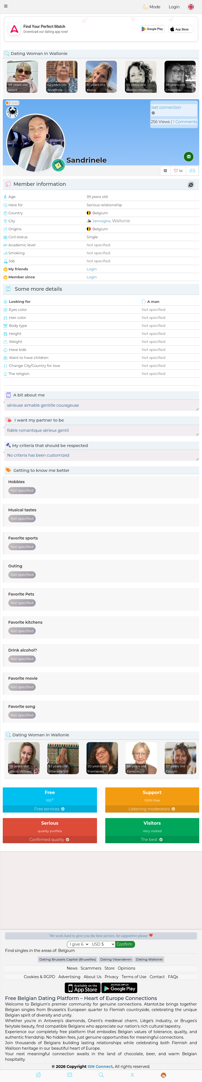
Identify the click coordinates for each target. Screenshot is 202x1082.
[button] (6, 6)
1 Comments (185, 121)
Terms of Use (134, 976)
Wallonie (121, 220)
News (72, 968)
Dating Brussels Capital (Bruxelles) (67, 959)
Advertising (69, 976)
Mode (151, 7)
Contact (157, 976)
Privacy (111, 976)
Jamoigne (101, 221)
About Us (92, 976)
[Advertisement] (101, 29)
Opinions (126, 968)
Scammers (90, 968)
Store (109, 968)
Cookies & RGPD (39, 976)
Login (174, 6)
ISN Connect (100, 1066)
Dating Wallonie (149, 959)
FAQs (173, 976)
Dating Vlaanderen (116, 959)
